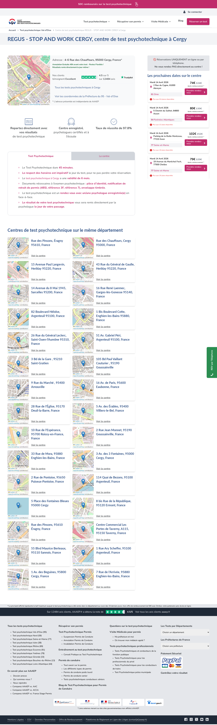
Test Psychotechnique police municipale (133, 673)
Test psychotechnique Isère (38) (27, 643)
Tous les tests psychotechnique (25, 626)
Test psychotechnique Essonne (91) (29, 650)
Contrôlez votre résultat (174, 673)
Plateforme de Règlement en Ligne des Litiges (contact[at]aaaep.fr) (116, 720)
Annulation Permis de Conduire (78, 641)
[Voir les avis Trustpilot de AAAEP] (92, 77)
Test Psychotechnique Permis (75, 632)
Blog (180, 21)
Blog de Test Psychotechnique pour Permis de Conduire (82, 687)
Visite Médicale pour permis (125, 632)
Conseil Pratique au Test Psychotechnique (83, 655)
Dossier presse (20, 676)
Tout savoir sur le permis (75, 666)
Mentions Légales (16, 720)
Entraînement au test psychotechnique (80, 650)
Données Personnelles (45, 720)
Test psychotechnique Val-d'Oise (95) (30, 632)
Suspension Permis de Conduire (78, 637)
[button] (29, 78)
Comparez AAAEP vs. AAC (25, 687)
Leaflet (23, 105)
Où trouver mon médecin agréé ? (130, 641)
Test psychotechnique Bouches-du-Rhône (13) (34, 661)
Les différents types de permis (78, 669)
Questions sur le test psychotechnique (131, 626)
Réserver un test (198, 21)
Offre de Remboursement (70, 720)
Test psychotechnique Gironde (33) (28, 657)
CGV (29, 720)
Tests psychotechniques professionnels (132, 647)
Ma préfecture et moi (124, 637)
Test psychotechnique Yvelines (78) (28, 654)
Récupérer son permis (71, 626)
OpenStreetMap (35, 105)
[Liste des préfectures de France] (185, 647)
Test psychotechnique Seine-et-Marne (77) (32, 639)
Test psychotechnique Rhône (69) (28, 647)
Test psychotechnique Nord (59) (27, 636)
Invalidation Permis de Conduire (78, 644)
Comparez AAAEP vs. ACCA (26, 690)
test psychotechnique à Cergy (43, 179)
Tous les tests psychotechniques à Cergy (79, 87)
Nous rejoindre (20, 683)
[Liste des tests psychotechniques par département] (185, 633)
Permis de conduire (69, 661)
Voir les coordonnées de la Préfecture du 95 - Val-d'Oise (89, 97)
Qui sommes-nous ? (22, 680)
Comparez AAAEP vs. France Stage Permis (32, 694)
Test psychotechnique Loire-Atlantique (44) (32, 664)
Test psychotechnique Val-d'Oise (35, 30)
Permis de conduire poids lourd (78, 673)
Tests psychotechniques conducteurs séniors (84, 680)
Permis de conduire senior (75, 676)
